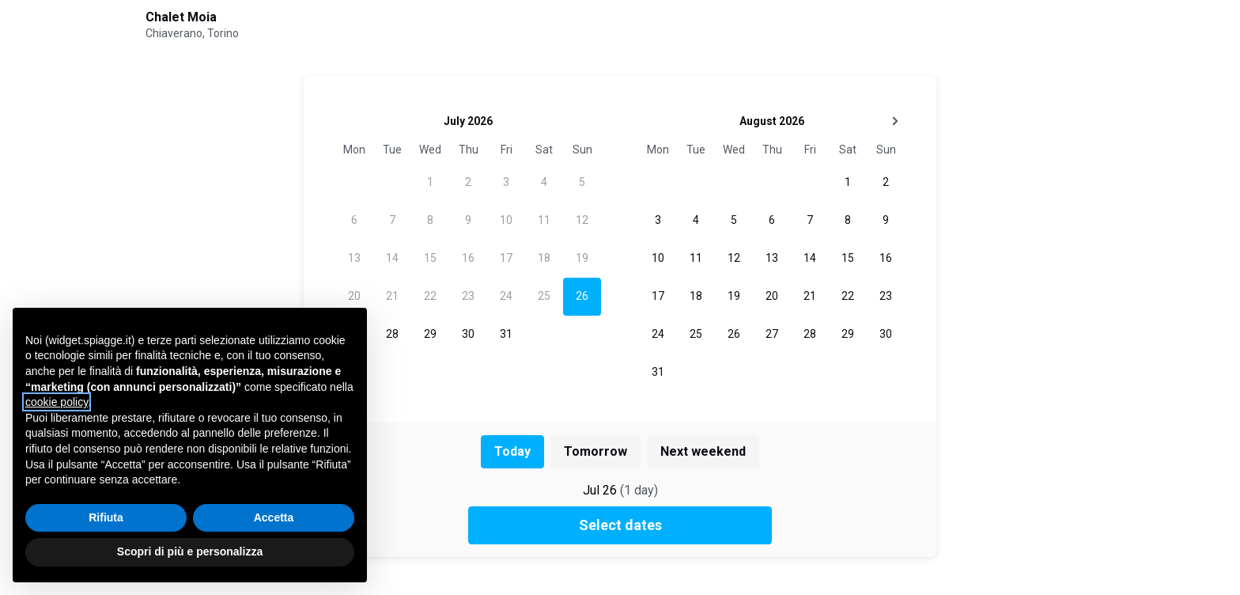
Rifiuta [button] (106, 517)
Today (512, 451)
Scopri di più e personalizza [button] (190, 551)
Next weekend (703, 451)
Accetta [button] (274, 517)
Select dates (620, 525)
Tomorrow (595, 451)
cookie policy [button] (56, 402)
